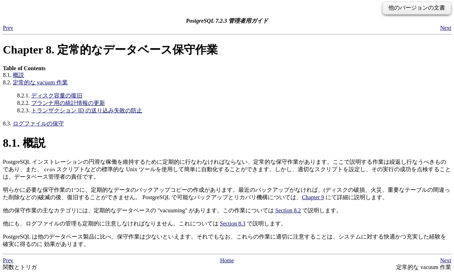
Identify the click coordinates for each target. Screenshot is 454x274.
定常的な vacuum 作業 (40, 82)
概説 (18, 75)
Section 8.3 (232, 223)
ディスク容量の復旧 (56, 96)
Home (227, 260)
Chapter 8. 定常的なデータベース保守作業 (110, 49)
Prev (8, 28)
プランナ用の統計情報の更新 (68, 103)
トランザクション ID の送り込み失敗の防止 (86, 110)
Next (445, 28)
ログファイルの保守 (38, 124)
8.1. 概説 (24, 142)
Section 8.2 (288, 210)
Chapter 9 (313, 197)
